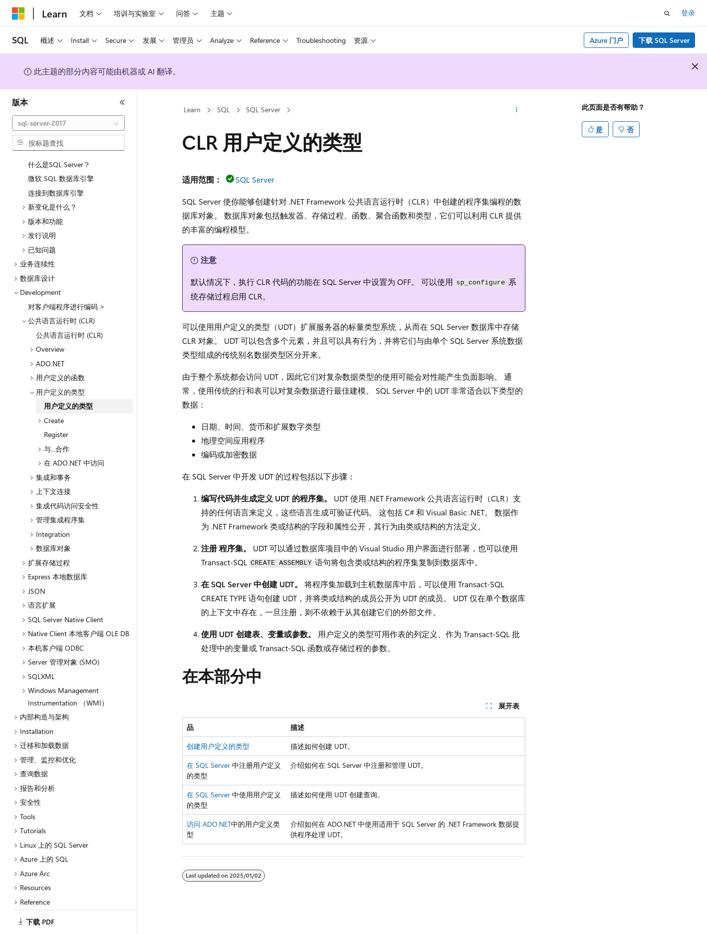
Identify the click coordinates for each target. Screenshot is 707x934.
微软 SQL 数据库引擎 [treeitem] (61, 166)
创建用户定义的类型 (218, 746)
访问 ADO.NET (209, 824)
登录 (688, 12)
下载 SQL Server (664, 40)
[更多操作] (516, 110)
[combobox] (68, 123)
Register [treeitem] (56, 422)
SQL (223, 109)
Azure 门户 (606, 40)
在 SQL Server (208, 765)
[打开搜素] (667, 13)
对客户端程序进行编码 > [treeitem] (66, 294)
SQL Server (263, 109)
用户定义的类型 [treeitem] (68, 393)
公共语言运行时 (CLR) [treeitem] (69, 322)
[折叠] (122, 102)
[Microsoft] (18, 13)
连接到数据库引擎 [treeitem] (56, 180)
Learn (192, 109)
